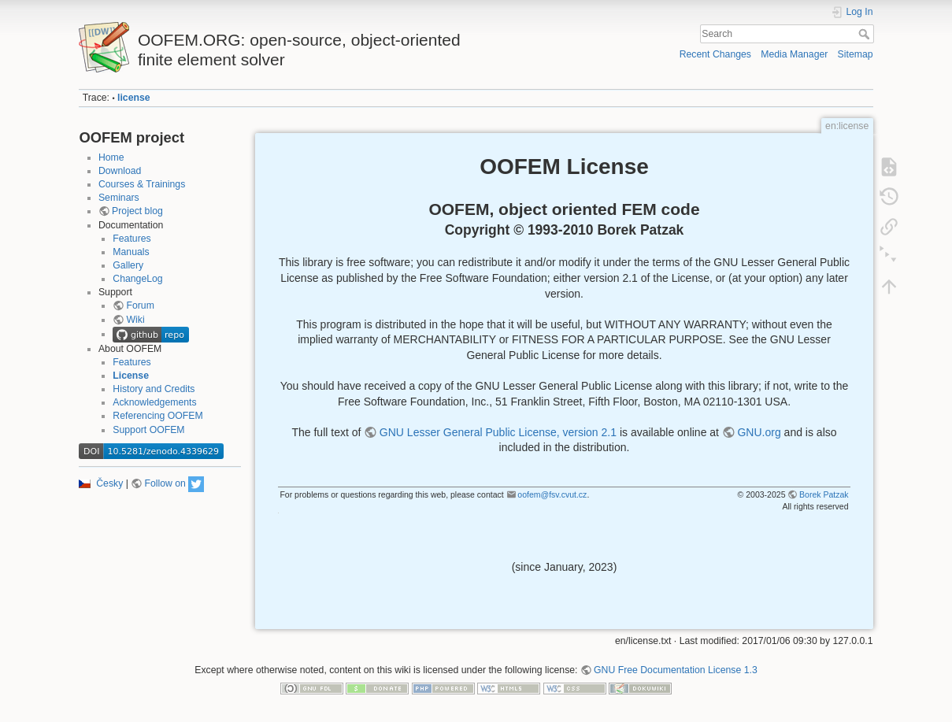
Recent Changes (715, 54)
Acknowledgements (154, 402)
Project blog (137, 211)
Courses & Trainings (141, 184)
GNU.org (758, 432)
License (131, 375)
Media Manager (794, 54)
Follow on (164, 483)
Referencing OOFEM (157, 415)
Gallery (128, 265)
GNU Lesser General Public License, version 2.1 (498, 432)
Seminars (118, 197)
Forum (140, 305)
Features (131, 238)
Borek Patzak (823, 494)
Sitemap (855, 54)
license (133, 97)
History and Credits (153, 388)
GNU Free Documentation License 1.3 (676, 670)
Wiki (135, 319)
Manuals (131, 251)
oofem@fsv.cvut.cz (552, 494)
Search (865, 33)
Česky (109, 483)
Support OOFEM (148, 429)
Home (111, 157)
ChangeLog (137, 278)
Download (119, 170)
